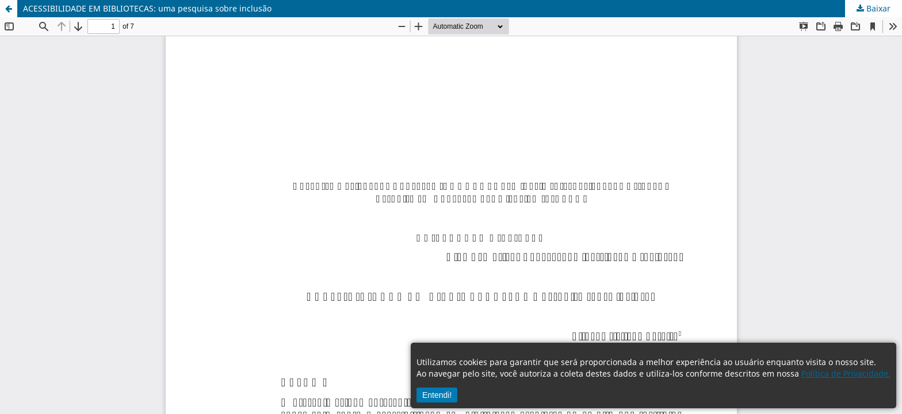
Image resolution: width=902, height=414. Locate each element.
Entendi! (437, 395)
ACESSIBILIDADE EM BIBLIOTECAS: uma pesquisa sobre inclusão (147, 8)
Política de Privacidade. (845, 373)
